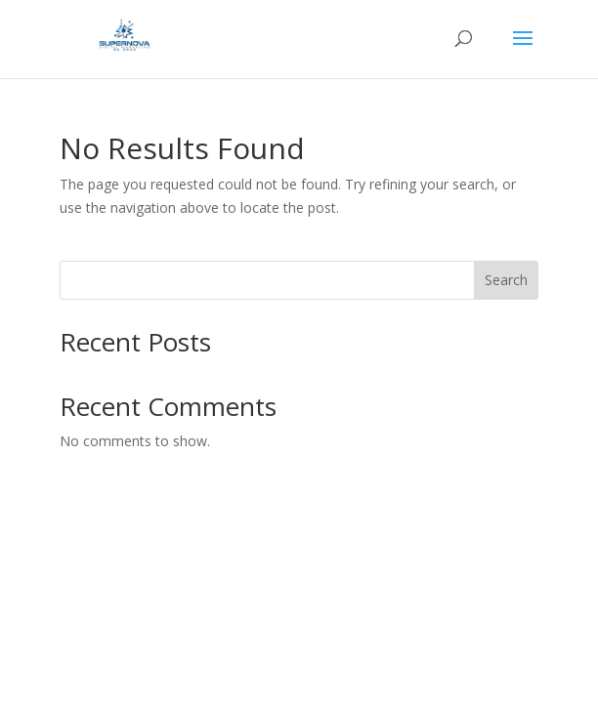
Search (506, 279)
